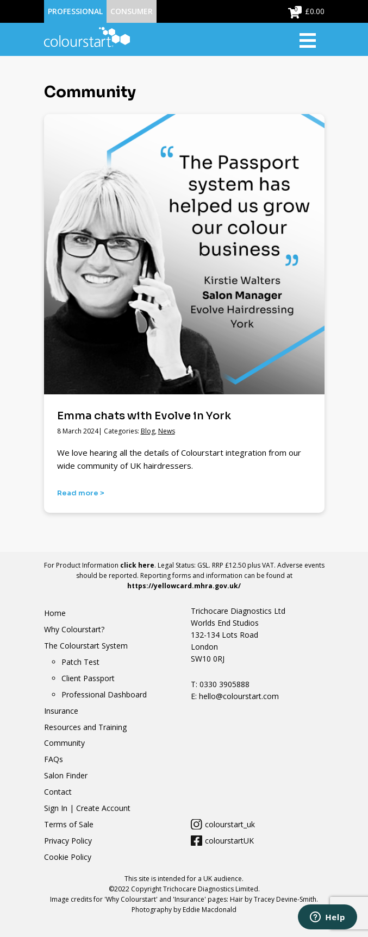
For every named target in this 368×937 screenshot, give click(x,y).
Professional (75, 11)
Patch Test (80, 662)
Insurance (61, 711)
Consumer (131, 11)
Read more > (80, 493)
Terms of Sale (68, 824)
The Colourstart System (86, 645)
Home (55, 613)
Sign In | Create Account (87, 808)
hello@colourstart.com (238, 696)
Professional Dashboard (104, 694)
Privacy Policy (68, 840)
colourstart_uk (230, 824)
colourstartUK (229, 840)
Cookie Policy (67, 857)
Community (64, 743)
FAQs (53, 759)
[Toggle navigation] (312, 39)
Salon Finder (66, 775)
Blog (148, 431)
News (166, 431)
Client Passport (88, 678)
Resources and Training (85, 727)
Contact (58, 792)
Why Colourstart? (74, 629)
